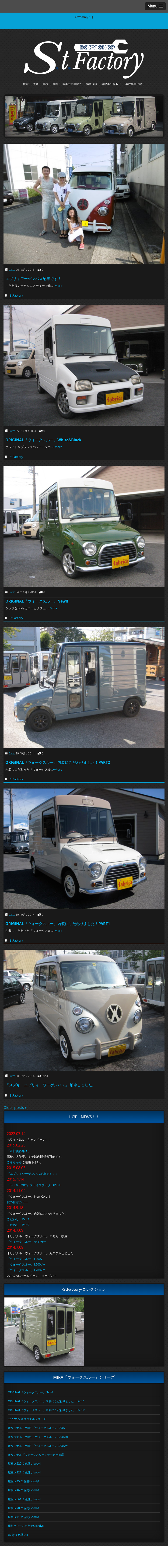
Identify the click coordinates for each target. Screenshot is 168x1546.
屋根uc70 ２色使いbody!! (23, 1508)
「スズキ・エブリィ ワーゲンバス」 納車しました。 (50, 1084)
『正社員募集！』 (19, 1151)
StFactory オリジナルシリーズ (27, 1419)
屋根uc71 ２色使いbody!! (23, 1517)
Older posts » (15, 1107)
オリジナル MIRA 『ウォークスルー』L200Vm (38, 1437)
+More (57, 286)
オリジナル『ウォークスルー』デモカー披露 (36, 1454)
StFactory (16, 295)
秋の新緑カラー (17, 1202)
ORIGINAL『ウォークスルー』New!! (36, 601)
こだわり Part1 (18, 1219)
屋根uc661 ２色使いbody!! (24, 1499)
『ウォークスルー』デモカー (26, 1242)
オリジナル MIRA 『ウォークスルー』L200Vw (37, 1446)
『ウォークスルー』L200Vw (26, 1264)
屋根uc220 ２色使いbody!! (24, 1463)
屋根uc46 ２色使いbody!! (23, 1490)
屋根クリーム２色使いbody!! (26, 1526)
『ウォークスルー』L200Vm (26, 1270)
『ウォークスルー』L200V (24, 1259)
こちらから (14, 1162)
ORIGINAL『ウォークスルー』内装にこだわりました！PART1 (57, 923)
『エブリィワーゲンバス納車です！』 (32, 1173)
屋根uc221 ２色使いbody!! (24, 1472)
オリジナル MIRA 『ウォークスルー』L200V (36, 1428)
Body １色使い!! (18, 1534)
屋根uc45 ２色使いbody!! (23, 1481)
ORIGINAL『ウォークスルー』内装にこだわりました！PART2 (57, 762)
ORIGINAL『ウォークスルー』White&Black (43, 439)
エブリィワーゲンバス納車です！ (33, 278)
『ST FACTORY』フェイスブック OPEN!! (34, 1185)
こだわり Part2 (18, 1225)
